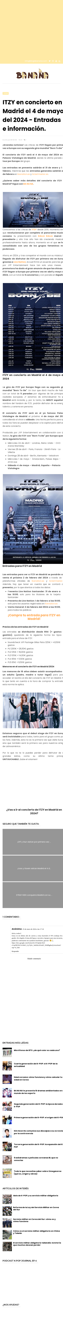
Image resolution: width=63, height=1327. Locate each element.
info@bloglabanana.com (36, 61)
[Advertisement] (29, 29)
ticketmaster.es (40, 174)
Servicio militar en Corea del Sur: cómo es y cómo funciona (34, 1220)
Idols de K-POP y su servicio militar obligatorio (35, 1195)
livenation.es (23, 174)
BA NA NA (28, 183)
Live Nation (20, 261)
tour (5, 93)
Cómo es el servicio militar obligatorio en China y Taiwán (36, 1232)
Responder (15, 951)
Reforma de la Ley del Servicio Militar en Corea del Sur (36, 1208)
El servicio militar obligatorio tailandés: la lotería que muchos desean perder (37, 1244)
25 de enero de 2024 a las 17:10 (33, 929)
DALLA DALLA (45, 236)
